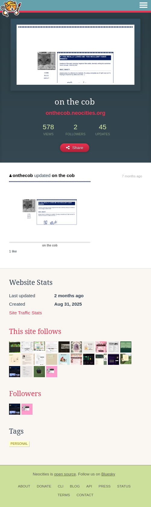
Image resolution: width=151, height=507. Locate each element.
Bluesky (108, 474)
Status (124, 486)
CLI (60, 486)
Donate (44, 486)
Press (105, 486)
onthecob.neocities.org (75, 113)
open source (65, 474)
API (89, 486)
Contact (85, 495)
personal (19, 443)
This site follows (35, 331)
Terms (64, 495)
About (24, 486)
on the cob (63, 175)
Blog (75, 486)
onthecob (21, 175)
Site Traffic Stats (25, 312)
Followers (25, 394)
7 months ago (132, 176)
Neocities (41, 474)
